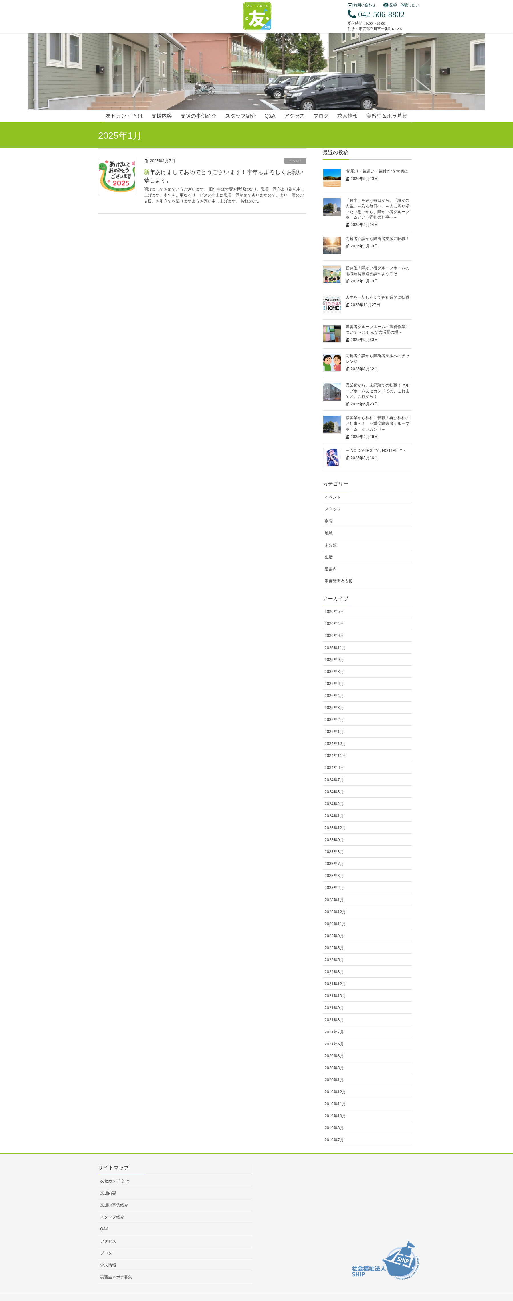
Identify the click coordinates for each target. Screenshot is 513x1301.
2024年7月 (334, 779)
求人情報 (108, 1265)
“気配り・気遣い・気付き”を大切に (377, 171)
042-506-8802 (376, 14)
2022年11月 (335, 924)
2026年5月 (334, 611)
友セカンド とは (114, 1181)
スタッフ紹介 (112, 1217)
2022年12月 (335, 912)
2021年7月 (334, 1032)
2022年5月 (334, 959)
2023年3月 (334, 875)
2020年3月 (334, 1068)
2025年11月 (335, 647)
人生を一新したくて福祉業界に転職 (377, 297)
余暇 (329, 521)
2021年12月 (335, 983)
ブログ (106, 1253)
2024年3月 (334, 791)
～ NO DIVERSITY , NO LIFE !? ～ (376, 450)
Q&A (104, 1229)
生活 (329, 557)
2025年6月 (334, 683)
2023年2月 (334, 887)
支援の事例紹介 (114, 1205)
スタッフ (333, 509)
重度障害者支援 (339, 581)
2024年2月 (334, 803)
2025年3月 (334, 707)
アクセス (108, 1241)
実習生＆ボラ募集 (116, 1277)
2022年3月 (334, 971)
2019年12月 (335, 1092)
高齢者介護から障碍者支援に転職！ (377, 238)
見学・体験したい (401, 5)
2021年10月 (335, 995)
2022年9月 (334, 936)
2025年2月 (334, 719)
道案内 (331, 569)
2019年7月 (334, 1140)
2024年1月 (334, 815)
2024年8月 (334, 767)
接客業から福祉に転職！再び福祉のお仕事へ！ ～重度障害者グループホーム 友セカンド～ (377, 423)
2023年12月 (335, 827)
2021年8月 (334, 1019)
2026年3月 (334, 635)
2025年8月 (334, 671)
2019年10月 (335, 1116)
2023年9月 (334, 839)
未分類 (331, 545)
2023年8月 (334, 851)
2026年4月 (334, 623)
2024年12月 (335, 743)
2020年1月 (334, 1080)
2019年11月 (335, 1104)
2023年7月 (334, 863)
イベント (295, 161)
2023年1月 (334, 900)
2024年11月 (335, 755)
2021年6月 (334, 1044)
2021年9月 (334, 1007)
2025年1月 (334, 731)
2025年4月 (334, 695)
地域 (329, 533)
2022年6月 (334, 948)
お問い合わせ (362, 5)
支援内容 (108, 1193)
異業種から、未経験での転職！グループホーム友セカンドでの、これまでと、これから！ (377, 391)
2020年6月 (334, 1056)
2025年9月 (334, 659)
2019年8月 (334, 1128)
